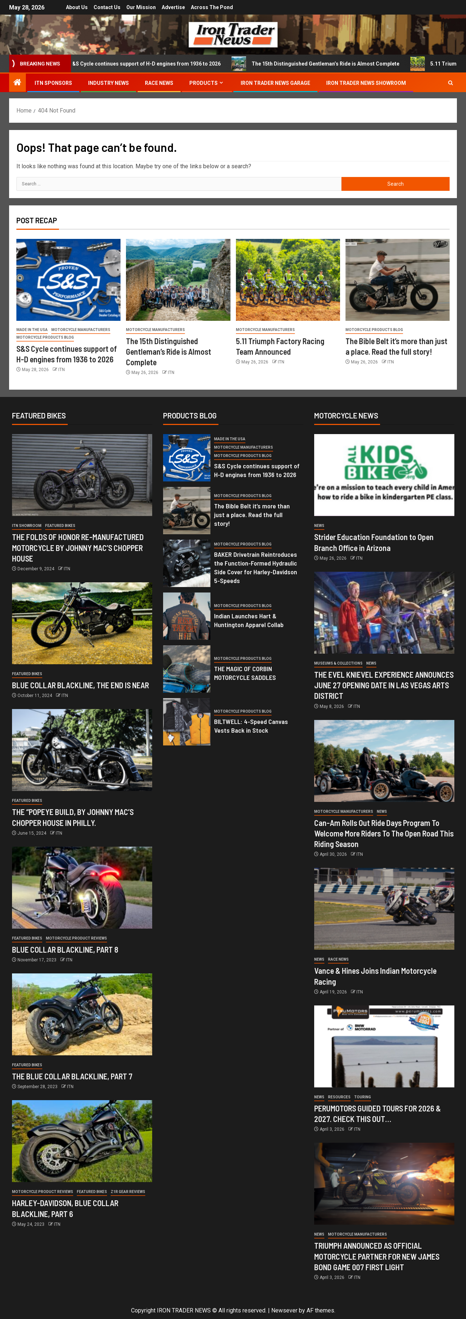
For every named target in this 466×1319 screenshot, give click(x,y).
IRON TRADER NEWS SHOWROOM (366, 83)
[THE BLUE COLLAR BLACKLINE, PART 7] (82, 1014)
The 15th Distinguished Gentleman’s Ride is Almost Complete (335, 63)
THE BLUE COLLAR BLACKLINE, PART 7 (72, 1076)
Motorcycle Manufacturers (80, 330)
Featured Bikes (60, 526)
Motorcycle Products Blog (45, 337)
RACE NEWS (159, 83)
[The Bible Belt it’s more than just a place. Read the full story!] (397, 280)
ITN (61, 369)
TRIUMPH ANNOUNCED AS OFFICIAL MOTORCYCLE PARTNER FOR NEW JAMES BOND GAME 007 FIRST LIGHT (376, 1256)
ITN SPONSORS (53, 83)
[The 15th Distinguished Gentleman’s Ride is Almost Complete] (178, 280)
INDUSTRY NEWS (108, 83)
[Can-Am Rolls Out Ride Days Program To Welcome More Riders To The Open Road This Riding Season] (384, 761)
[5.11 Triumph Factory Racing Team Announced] (288, 280)
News (319, 526)
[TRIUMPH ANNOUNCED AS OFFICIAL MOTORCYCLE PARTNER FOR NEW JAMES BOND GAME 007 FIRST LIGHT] (384, 1184)
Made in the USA (32, 330)
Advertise (174, 7)
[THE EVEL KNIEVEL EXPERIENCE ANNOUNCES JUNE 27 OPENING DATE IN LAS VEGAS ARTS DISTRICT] (384, 613)
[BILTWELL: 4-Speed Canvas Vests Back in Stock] (186, 721)
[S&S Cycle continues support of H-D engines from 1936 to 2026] (68, 280)
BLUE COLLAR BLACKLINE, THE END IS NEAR (80, 685)
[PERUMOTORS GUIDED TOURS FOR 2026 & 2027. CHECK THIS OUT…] (384, 1046)
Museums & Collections (338, 663)
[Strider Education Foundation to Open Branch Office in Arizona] (384, 475)
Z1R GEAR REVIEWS (128, 1192)
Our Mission (141, 7)
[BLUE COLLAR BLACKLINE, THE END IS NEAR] (82, 623)
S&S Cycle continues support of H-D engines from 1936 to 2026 (155, 63)
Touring (362, 1097)
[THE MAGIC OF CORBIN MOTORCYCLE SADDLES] (186, 669)
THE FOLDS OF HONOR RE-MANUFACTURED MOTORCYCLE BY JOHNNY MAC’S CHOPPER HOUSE (78, 547)
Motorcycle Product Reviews (76, 938)
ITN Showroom (27, 526)
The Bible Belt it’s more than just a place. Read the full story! (252, 514)
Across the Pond (214, 7)
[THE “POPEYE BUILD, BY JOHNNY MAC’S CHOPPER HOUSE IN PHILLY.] (82, 750)
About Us (75, 7)
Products (203, 83)
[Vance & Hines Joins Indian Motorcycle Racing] (384, 909)
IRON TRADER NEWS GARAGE (275, 83)
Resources (339, 1097)
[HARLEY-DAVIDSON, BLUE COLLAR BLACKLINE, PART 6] (82, 1141)
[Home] (17, 83)
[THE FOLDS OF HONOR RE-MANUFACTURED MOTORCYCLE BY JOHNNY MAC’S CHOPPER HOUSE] (82, 475)
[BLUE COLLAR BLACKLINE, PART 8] (82, 888)
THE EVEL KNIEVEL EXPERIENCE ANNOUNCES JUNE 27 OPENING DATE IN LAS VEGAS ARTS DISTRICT (384, 685)
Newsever (284, 1310)
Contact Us (105, 7)
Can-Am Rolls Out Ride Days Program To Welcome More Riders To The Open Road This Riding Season (384, 833)
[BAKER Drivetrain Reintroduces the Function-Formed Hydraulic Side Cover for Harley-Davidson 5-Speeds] (186, 563)
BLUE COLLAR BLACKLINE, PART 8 (65, 949)
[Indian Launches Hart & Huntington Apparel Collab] (186, 616)
